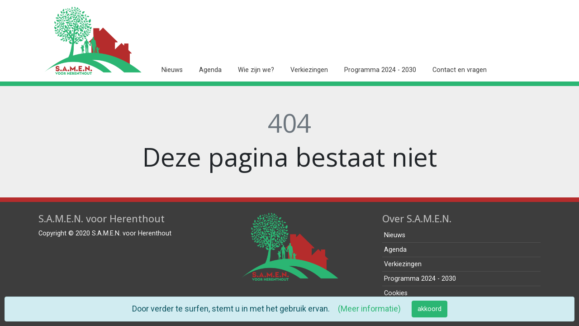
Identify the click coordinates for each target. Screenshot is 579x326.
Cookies (396, 293)
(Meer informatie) (369, 308)
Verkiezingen (309, 70)
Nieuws (172, 70)
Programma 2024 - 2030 (380, 70)
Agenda (210, 70)
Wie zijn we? (256, 70)
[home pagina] (92, 41)
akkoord (429, 309)
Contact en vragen (459, 70)
